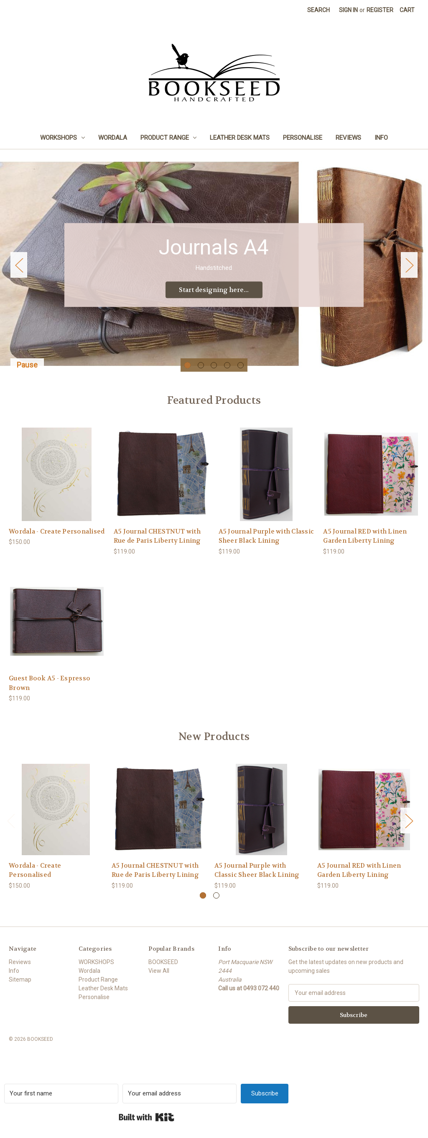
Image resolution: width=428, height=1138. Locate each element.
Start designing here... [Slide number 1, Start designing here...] (214, 294)
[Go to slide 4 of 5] (227, 374)
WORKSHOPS (62, 137)
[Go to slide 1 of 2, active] (203, 904)
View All (158, 980)
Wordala (112, 137)
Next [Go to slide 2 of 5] (409, 269)
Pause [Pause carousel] (27, 374)
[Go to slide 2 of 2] (216, 904)
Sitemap (20, 988)
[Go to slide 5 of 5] (240, 374)
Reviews (348, 137)
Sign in (348, 10)
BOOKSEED (163, 971)
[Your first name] (61, 1103)
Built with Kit (146, 1126)
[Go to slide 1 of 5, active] (187, 374)
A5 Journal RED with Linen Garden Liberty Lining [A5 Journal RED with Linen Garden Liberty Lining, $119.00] (365, 545)
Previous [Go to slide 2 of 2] (11, 830)
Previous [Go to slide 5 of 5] (18, 269)
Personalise (302, 137)
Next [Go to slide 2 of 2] (408, 830)
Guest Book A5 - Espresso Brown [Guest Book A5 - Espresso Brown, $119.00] (49, 692)
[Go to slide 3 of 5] (214, 374)
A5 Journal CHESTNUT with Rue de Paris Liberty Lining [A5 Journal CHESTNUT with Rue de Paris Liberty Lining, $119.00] (157, 545)
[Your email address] (179, 1103)
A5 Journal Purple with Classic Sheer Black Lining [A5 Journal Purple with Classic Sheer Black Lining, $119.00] (266, 545)
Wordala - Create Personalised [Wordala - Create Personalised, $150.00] (56, 540)
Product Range (168, 137)
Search (318, 10)
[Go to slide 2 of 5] (201, 374)
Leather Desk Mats (240, 137)
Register (380, 10)
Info (381, 137)
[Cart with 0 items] (407, 10)
